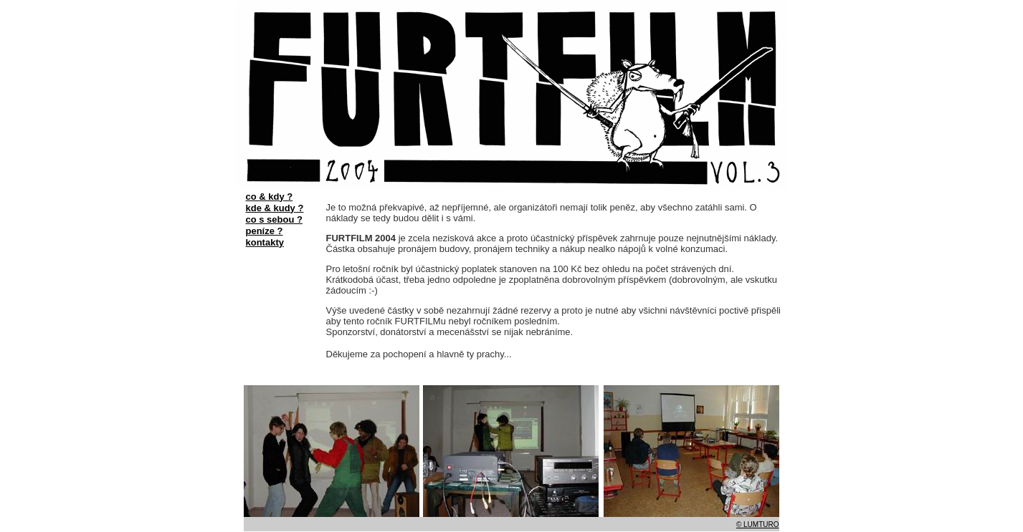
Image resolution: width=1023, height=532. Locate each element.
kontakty (265, 242)
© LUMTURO (757, 524)
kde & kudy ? (275, 208)
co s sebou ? (274, 219)
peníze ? (264, 231)
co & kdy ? (269, 196)
